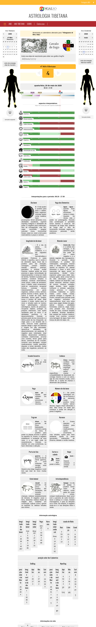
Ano (10, 23)
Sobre (29, 23)
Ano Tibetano (19, 23)
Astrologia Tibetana (48, 15)
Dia (5, 24)
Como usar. (41, 23)
